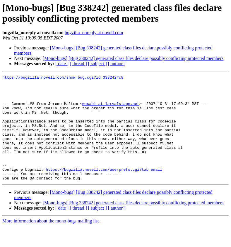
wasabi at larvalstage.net (110, 109)
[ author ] (117, 63)
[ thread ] (78, 63)
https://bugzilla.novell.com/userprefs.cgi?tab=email (104, 188)
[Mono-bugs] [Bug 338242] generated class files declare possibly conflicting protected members (133, 58)
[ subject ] (97, 63)
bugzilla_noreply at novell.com (94, 32)
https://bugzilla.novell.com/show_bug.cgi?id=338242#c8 (62, 78)
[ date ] (62, 63)
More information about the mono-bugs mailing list (50, 241)
